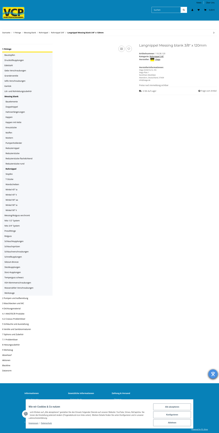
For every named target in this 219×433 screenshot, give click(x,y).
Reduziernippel (12, 148)
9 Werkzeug (7, 350)
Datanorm (6, 370)
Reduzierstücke (13, 153)
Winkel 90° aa (12, 200)
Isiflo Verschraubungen (14, 81)
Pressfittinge (10, 231)
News (199, 2)
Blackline (6, 365)
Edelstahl (8, 65)
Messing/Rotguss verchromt (17, 215)
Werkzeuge (9, 293)
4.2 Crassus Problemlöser (13, 319)
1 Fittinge (6, 49)
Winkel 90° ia (11, 205)
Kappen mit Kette (13, 122)
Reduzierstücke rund (15, 163)
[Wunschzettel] (198, 10)
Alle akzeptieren (170, 408)
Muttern (9, 137)
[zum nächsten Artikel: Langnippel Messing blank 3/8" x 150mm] (214, 33)
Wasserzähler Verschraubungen (18, 287)
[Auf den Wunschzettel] (129, 49)
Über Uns (210, 2)
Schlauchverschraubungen (16, 251)
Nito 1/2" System (12, 220)
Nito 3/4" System (12, 225)
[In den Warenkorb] (59, 41)
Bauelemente (12, 101)
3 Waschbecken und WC (13, 303)
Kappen (9, 117)
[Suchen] (166, 10)
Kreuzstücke (11, 127)
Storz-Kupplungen (12, 272)
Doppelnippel (12, 106)
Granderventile (11, 75)
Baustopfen (9, 55)
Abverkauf (6, 355)
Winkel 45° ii (11, 194)
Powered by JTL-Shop (199, 429)
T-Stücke (9, 179)
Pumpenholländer (14, 143)
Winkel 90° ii (11, 210)
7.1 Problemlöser (10, 339)
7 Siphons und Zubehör (12, 334)
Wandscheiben (12, 184)
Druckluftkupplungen (14, 60)
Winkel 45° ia (11, 189)
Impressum (35, 424)
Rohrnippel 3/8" (157, 56)
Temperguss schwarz (14, 277)
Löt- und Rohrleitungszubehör (18, 91)
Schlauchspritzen (12, 246)
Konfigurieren (170, 416)
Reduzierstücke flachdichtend (19, 158)
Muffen (9, 132)
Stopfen (9, 174)
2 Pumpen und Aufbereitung (15, 298)
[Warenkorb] (209, 10)
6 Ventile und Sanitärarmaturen (16, 329)
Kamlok (7, 86)
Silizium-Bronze (11, 262)
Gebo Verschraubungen (15, 70)
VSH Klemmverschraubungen (17, 282)
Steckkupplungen (12, 267)
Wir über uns (32, 399)
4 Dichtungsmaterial (11, 308)
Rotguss (8, 236)
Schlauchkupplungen (13, 241)
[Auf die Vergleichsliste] (121, 49)
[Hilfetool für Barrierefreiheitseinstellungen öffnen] (213, 374)
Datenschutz (76, 399)
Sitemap (117, 399)
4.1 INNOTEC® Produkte (13, 313)
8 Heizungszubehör (11, 344)
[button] (192, 10)
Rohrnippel (11, 168)
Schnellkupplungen (13, 256)
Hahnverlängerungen (15, 112)
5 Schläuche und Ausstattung (15, 324)
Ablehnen (170, 423)
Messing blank (11, 96)
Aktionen (6, 360)
